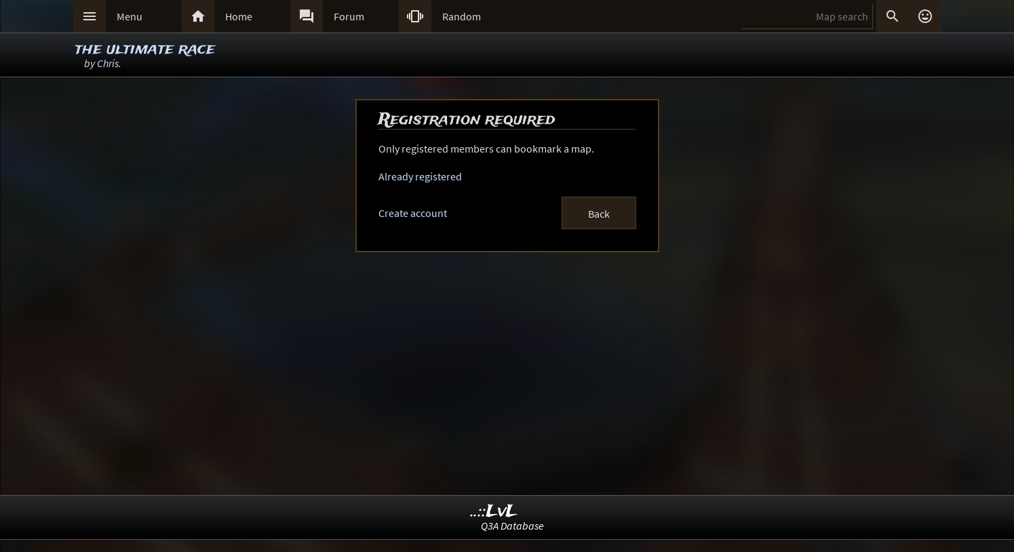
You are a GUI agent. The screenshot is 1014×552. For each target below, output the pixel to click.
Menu (129, 16)
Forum (349, 16)
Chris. (109, 63)
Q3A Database (512, 525)
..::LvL (494, 512)
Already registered (420, 176)
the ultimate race (145, 49)
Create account (412, 213)
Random (461, 16)
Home (238, 16)
